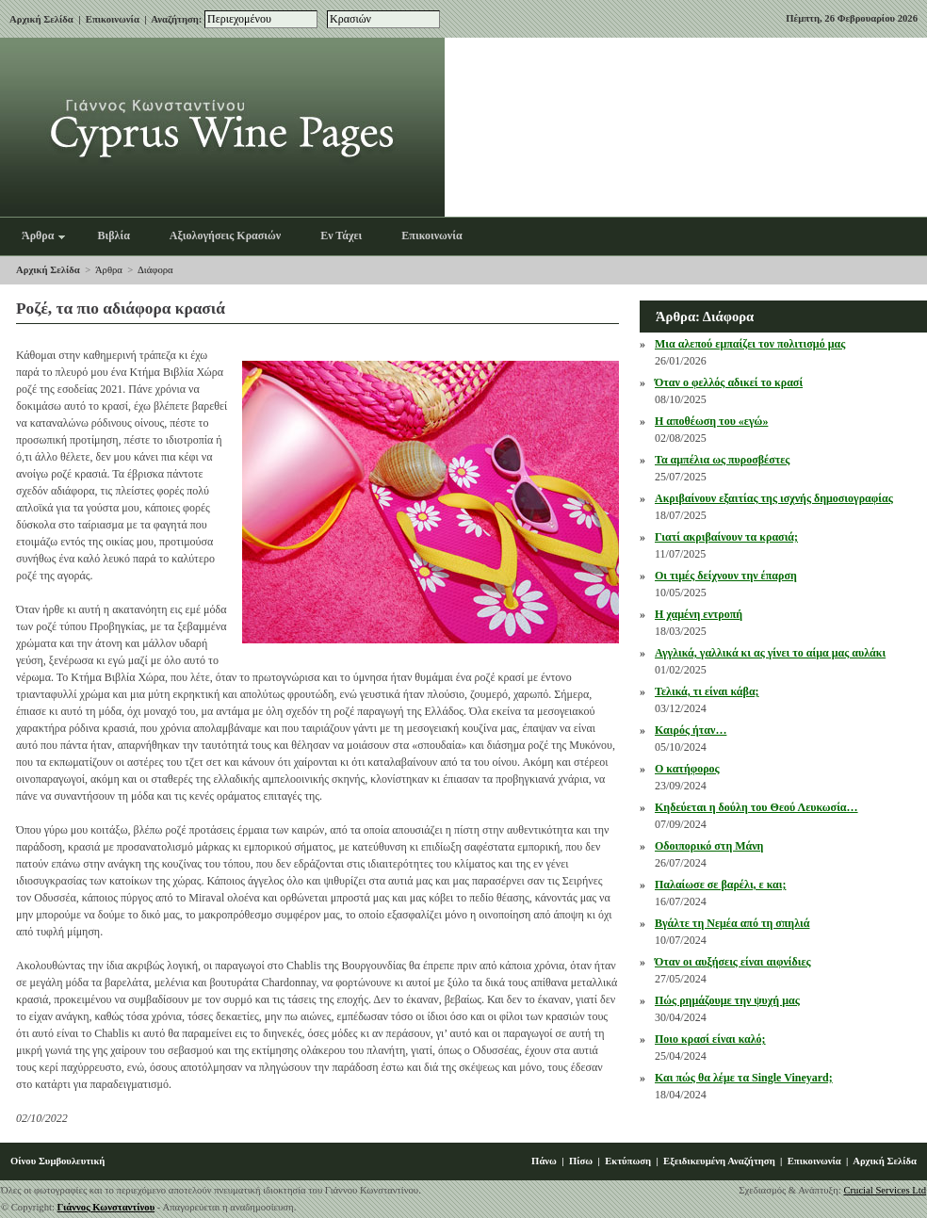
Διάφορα (155, 270)
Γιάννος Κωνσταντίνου (106, 1207)
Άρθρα (108, 270)
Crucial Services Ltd (884, 1190)
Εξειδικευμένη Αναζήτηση (719, 1161)
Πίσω (581, 1161)
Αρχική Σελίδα (41, 19)
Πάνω (544, 1161)
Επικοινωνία (112, 19)
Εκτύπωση (628, 1161)
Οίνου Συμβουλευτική (57, 1161)
